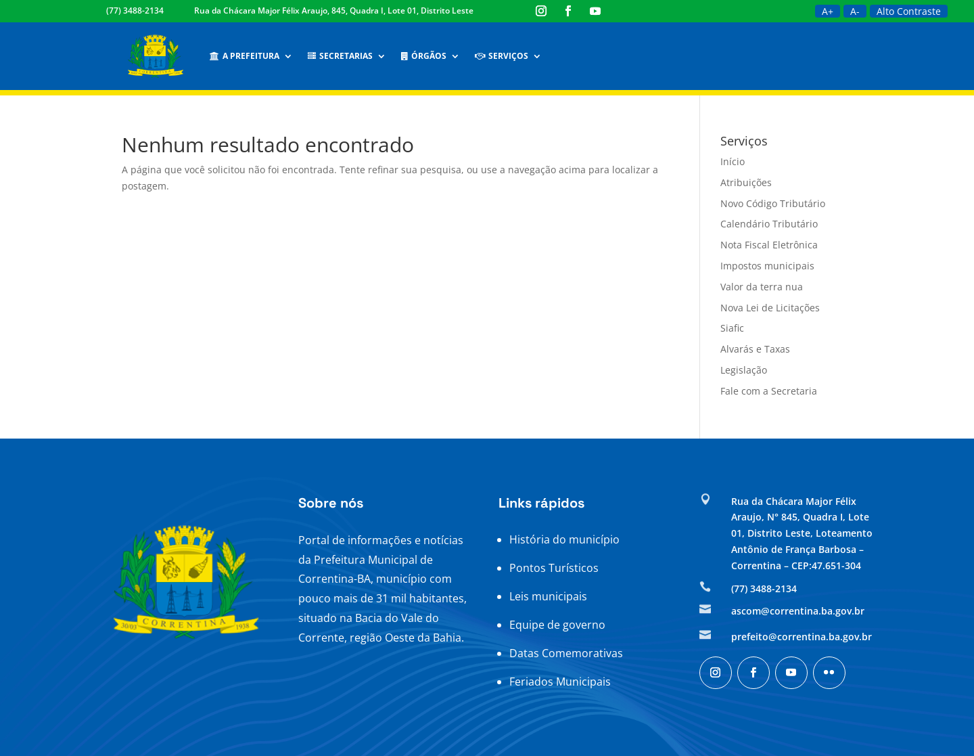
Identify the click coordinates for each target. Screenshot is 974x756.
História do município (564, 539)
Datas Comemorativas (566, 653)
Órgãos (423, 56)
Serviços (501, 56)
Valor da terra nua (761, 286)
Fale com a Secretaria (768, 390)
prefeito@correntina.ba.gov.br (801, 636)
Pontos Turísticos (554, 567)
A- (855, 11)
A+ (827, 11)
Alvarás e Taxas (755, 348)
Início (732, 161)
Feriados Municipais (560, 681)
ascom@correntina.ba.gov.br (797, 610)
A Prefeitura (244, 56)
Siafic (732, 327)
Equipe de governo (557, 624)
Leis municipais (548, 596)
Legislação (743, 369)
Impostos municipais (767, 265)
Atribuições (746, 182)
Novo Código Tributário (772, 203)
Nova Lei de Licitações (770, 307)
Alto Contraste (909, 11)
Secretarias (340, 56)
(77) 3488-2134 (135, 10)
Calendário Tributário (769, 223)
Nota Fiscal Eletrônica (769, 244)
